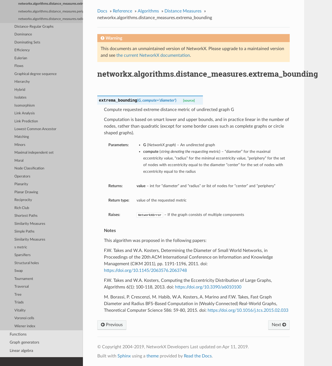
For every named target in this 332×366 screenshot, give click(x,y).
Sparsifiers (22, 255)
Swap (18, 271)
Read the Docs (198, 356)
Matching (21, 137)
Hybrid (19, 90)
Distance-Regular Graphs (34, 27)
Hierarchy (22, 82)
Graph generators (24, 342)
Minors (19, 145)
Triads (19, 302)
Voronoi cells (24, 318)
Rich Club (21, 208)
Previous (112, 325)
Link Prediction (26, 121)
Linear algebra (21, 351)
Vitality (20, 310)
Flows (18, 66)
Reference (122, 11)
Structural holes (26, 263)
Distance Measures (183, 11)
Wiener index (24, 326)
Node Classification (29, 168)
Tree (18, 295)
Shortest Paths (26, 216)
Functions (18, 334)
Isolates (20, 97)
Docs (102, 11)
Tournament (23, 279)
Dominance (23, 34)
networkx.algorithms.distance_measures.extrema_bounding (50, 3)
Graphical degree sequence (35, 74)
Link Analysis (24, 113)
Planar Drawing (26, 192)
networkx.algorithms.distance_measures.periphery (50, 11)
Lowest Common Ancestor (35, 129)
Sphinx (124, 356)
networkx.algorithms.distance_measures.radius (50, 18)
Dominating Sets (27, 42)
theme (153, 356)
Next (279, 325)
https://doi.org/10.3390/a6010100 (208, 287)
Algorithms (148, 11)
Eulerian (20, 58)
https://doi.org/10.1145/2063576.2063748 (145, 270)
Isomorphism (24, 105)
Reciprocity (23, 200)
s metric (20, 247)
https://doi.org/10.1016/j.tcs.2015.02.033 (248, 310)
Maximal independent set (34, 152)
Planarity (21, 184)
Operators (22, 176)
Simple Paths (24, 231)
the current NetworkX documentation (153, 55)
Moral (18, 161)
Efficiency (22, 50)
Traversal (21, 286)
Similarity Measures (29, 224)
